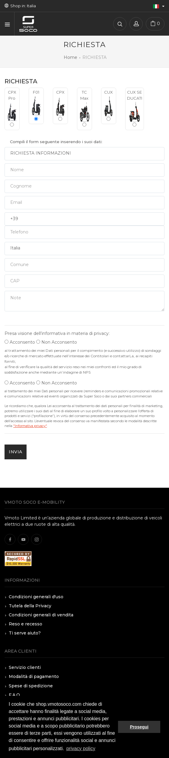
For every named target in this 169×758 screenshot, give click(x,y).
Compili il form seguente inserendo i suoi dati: (56, 141)
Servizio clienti (25, 667)
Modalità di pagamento (34, 676)
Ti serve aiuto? (25, 633)
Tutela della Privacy (30, 606)
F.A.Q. (15, 695)
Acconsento (20, 342)
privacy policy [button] (80, 748)
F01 (36, 105)
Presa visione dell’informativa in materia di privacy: (57, 333)
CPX (60, 105)
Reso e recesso (25, 624)
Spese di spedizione (31, 686)
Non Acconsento (56, 342)
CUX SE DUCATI (134, 108)
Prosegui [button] (139, 726)
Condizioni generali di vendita (41, 615)
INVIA (15, 451)
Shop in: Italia (20, 5)
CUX (108, 105)
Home (70, 57)
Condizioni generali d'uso (36, 596)
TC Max (84, 108)
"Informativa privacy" (30, 426)
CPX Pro (12, 108)
